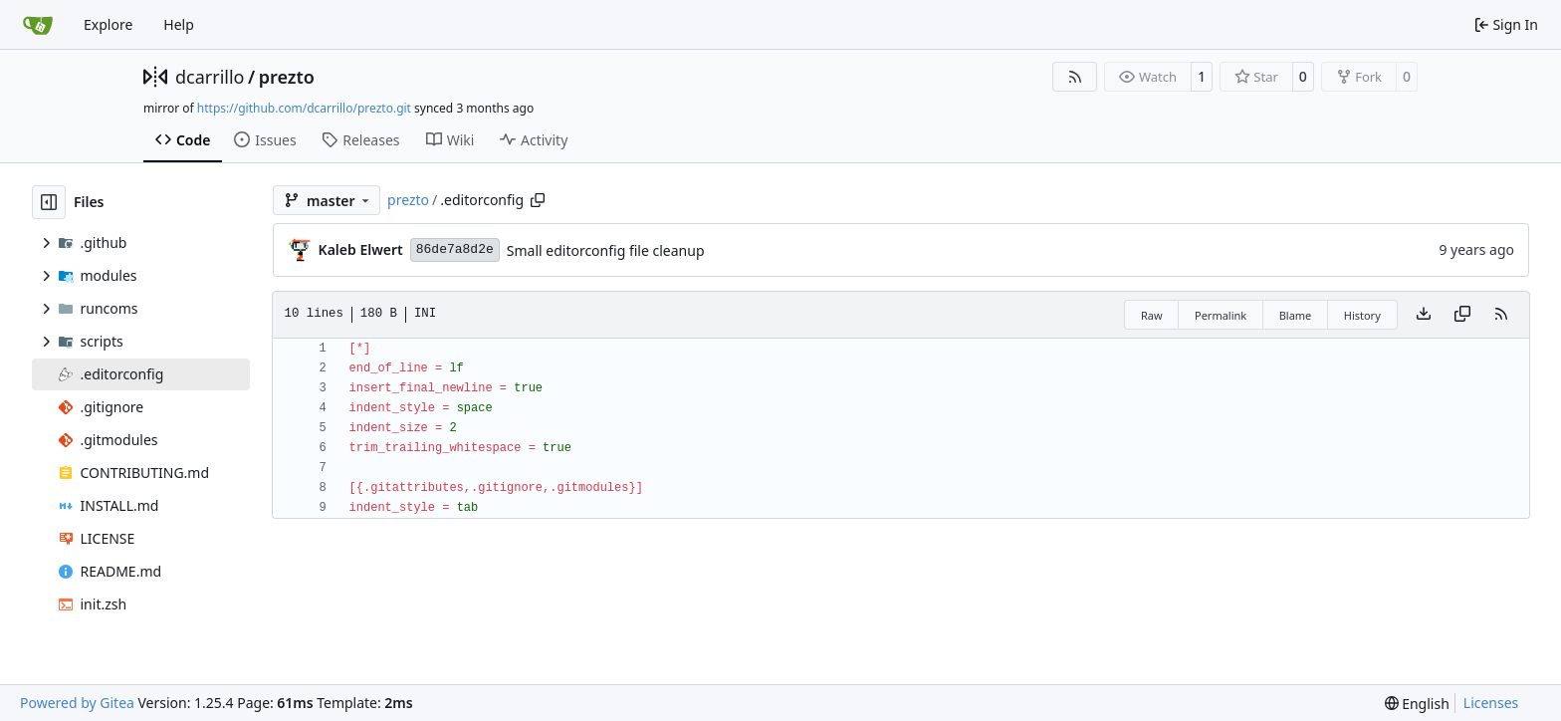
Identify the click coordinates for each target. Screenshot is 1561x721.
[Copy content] (1462, 315)
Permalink (1220, 315)
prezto (287, 77)
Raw (1152, 315)
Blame (1295, 315)
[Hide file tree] (49, 202)
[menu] (1417, 703)
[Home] (38, 25)
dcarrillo (210, 77)
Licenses (1491, 702)
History (1362, 315)
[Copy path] (538, 200)
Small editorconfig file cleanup (606, 250)
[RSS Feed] (1075, 77)
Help (178, 24)
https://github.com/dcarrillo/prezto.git (304, 108)
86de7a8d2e (455, 249)
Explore (108, 24)
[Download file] (1424, 315)
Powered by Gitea (77, 702)
